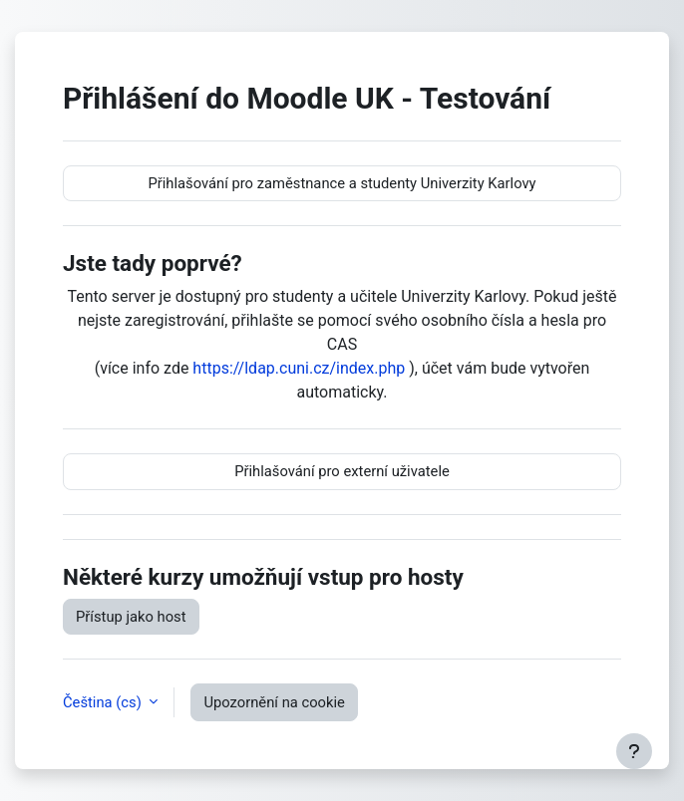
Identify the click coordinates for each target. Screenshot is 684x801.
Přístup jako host (131, 617)
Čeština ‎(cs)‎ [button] (104, 702)
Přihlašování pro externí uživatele (342, 471)
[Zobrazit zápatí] (634, 751)
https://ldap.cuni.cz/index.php (298, 368)
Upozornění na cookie (273, 702)
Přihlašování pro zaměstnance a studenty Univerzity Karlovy (341, 183)
